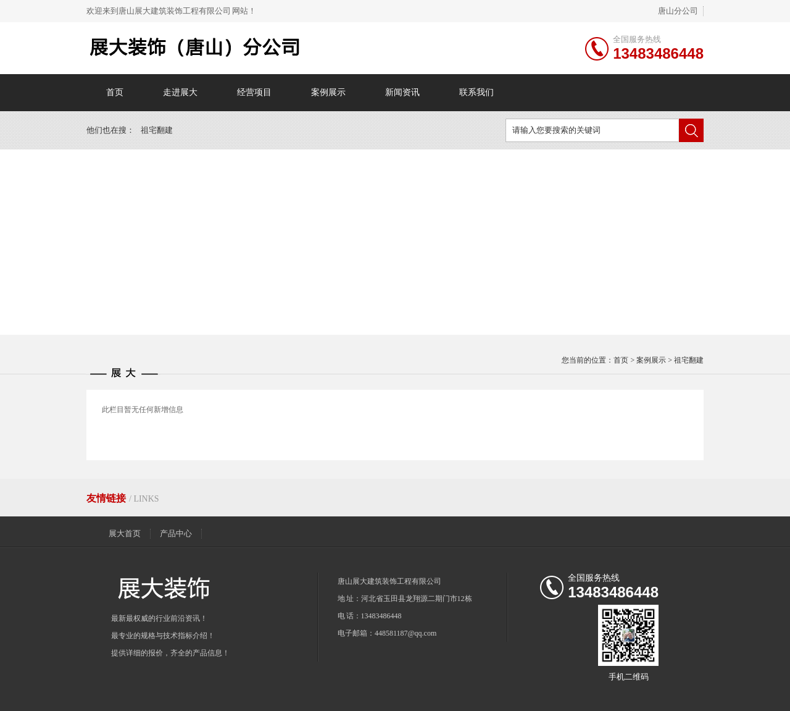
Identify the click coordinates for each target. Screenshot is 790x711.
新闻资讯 (402, 92)
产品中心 (176, 533)
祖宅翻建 (157, 130)
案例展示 (328, 92)
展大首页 (125, 533)
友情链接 (107, 498)
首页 (114, 92)
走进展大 (180, 92)
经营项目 (254, 92)
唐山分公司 (678, 10)
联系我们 (476, 92)
